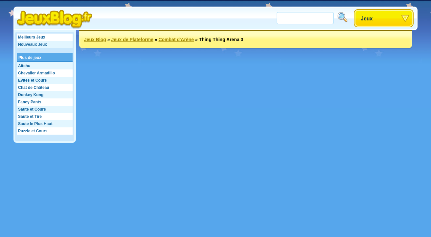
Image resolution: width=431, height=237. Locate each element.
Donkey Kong (30, 94)
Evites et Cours (32, 80)
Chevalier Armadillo (36, 73)
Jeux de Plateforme (132, 39)
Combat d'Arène (176, 39)
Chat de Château (33, 87)
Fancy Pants (29, 102)
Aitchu (24, 66)
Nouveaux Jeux (32, 44)
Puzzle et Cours (32, 131)
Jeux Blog (95, 39)
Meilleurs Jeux (31, 37)
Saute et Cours (32, 109)
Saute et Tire (30, 116)
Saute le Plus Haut (35, 123)
